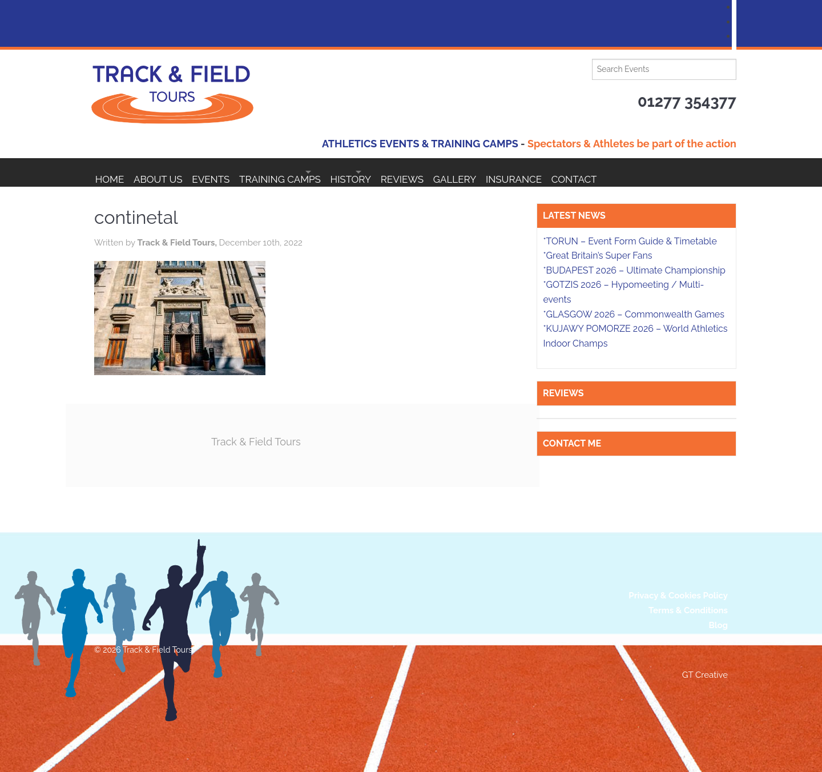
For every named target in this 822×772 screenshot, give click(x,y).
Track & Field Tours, (178, 243)
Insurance (603, 172)
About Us (167, 172)
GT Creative (705, 675)
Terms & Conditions (688, 610)
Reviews (472, 172)
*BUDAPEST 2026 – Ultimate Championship (634, 270)
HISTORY (400, 172)
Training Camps (308, 172)
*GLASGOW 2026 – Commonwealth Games (633, 314)
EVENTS (230, 172)
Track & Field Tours (268, 440)
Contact (673, 172)
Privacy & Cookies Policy (678, 595)
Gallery (535, 172)
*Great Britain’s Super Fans (597, 255)
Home (109, 172)
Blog (718, 625)
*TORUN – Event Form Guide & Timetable (629, 241)
